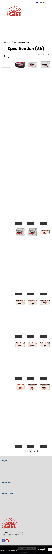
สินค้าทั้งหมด (12, 42)
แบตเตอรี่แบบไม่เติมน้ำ (10, 491)
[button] (40, 2)
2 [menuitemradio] (34, 451)
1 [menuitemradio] (30, 451)
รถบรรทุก (5, 502)
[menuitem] (37, 451)
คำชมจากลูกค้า (7, 468)
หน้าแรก (5, 465)
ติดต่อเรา (5, 476)
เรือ (3, 509)
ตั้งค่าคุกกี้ (41, 550)
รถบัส (4, 505)
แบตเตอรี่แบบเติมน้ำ (9, 487)
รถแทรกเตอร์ (7, 513)
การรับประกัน (7, 480)
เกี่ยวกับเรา (6, 472)
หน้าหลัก (4, 42)
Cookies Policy (15, 550)
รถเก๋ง (4, 498)
